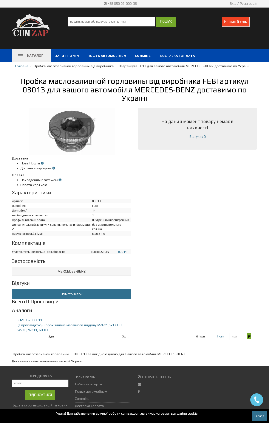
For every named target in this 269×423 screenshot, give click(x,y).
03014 (122, 251)
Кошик (235, 21)
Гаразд (259, 416)
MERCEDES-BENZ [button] (71, 271)
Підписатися (40, 395)
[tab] (71, 271)
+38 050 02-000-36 (121, 4)
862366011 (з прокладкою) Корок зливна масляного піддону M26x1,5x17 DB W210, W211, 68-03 (69, 325)
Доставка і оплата (177, 55)
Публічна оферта (88, 384)
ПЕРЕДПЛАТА (40, 376)
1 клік (220, 336)
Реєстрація (248, 4)
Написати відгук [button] (71, 294)
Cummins (143, 55)
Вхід (233, 4)
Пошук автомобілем (107, 55)
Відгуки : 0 (197, 137)
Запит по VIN (67, 55)
